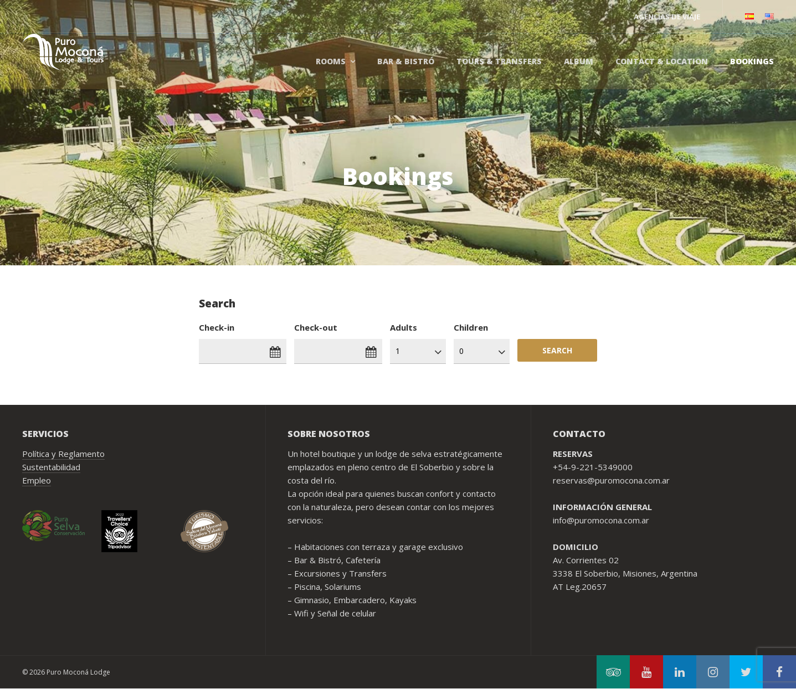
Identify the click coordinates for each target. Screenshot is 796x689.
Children (471, 327)
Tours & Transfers (499, 61)
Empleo (36, 480)
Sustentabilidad (51, 466)
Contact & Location (661, 61)
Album (578, 61)
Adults (403, 327)
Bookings (752, 61)
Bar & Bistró (405, 61)
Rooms (331, 61)
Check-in (216, 327)
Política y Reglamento (63, 453)
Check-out (315, 327)
